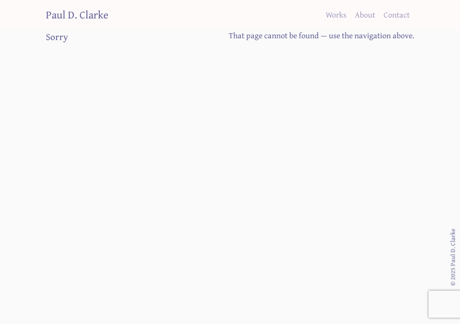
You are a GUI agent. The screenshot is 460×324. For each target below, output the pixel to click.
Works (336, 14)
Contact (397, 14)
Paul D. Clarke (77, 14)
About (365, 14)
